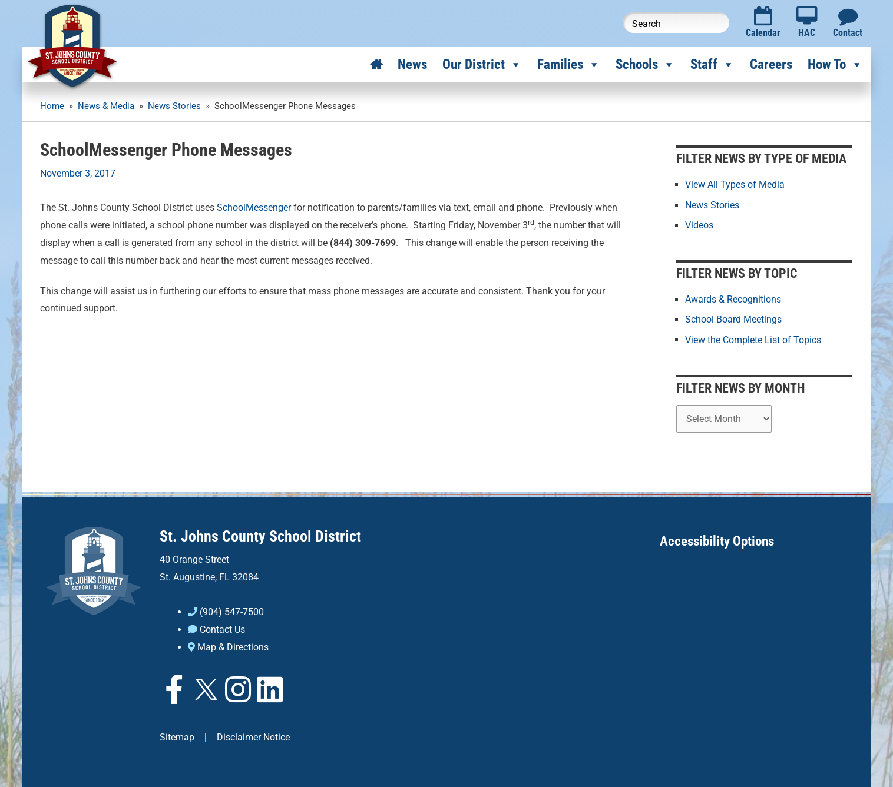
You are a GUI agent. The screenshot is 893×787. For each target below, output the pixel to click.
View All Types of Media (735, 184)
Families (568, 64)
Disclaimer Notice (253, 735)
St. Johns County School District (260, 535)
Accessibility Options (717, 540)
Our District (482, 64)
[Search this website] (676, 22)
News (412, 64)
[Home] (376, 64)
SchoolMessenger (254, 207)
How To (835, 64)
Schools (645, 64)
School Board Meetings (733, 319)
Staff (712, 64)
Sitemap (177, 735)
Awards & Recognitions (733, 299)
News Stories (712, 204)
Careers (771, 64)
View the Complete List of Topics (753, 339)
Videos (699, 224)
